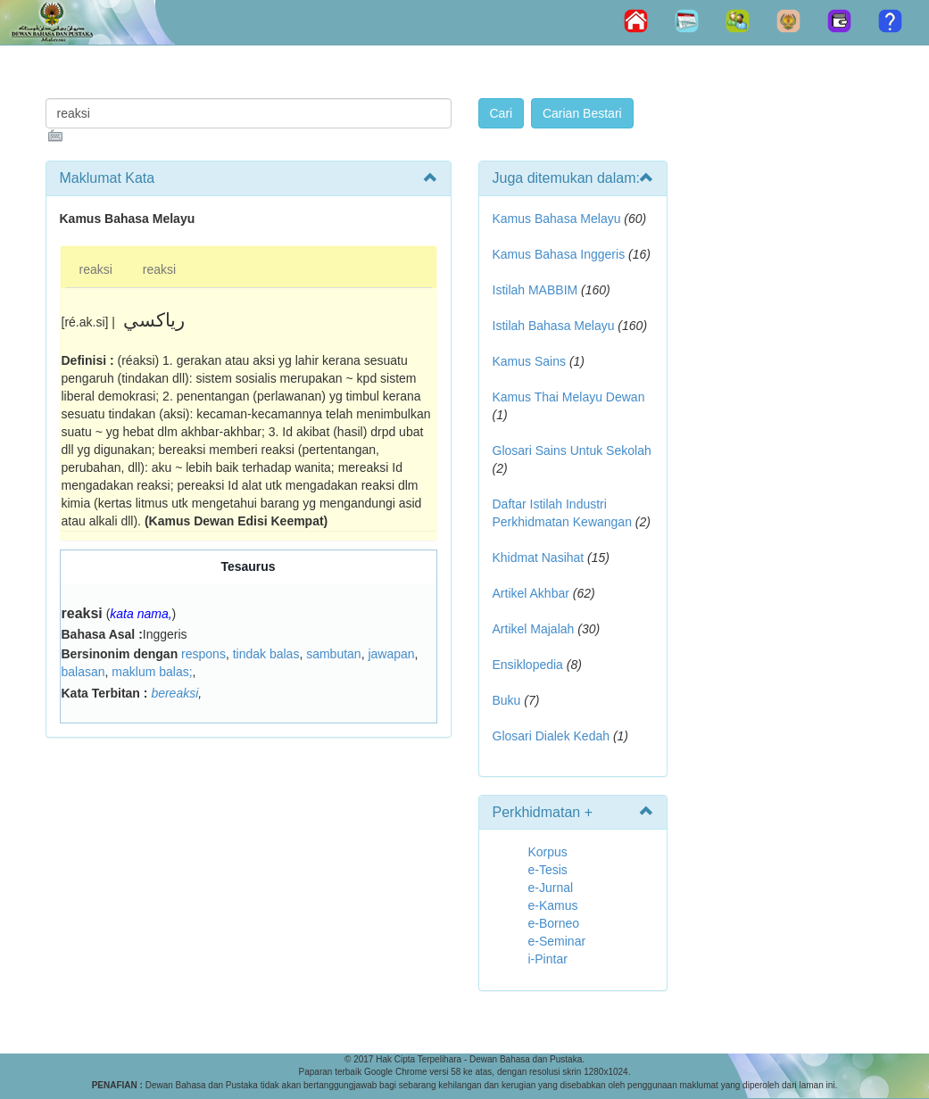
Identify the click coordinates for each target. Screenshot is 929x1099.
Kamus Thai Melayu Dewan (569, 397)
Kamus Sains (529, 361)
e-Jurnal (551, 887)
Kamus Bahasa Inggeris (559, 254)
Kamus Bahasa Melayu (559, 218)
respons (203, 654)
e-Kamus (553, 905)
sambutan (333, 654)
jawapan (391, 654)
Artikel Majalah (534, 629)
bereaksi (174, 693)
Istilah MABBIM (535, 290)
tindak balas (266, 654)
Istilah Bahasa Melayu (554, 325)
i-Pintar (548, 959)
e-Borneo (554, 923)
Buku (507, 700)
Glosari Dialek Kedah (551, 736)
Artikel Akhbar (531, 593)
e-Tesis (548, 870)
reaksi (95, 269)
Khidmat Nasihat (539, 557)
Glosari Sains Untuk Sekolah (572, 450)
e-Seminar (557, 941)
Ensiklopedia (528, 664)
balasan (83, 672)
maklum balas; (152, 672)
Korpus (548, 852)
